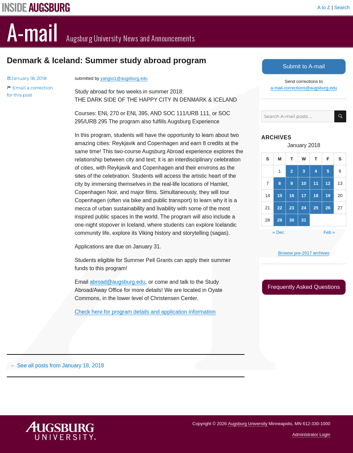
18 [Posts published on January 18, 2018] (315, 194)
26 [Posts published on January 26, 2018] (328, 207)
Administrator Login (311, 434)
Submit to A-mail (304, 66)
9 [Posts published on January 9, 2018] (292, 182)
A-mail (32, 32)
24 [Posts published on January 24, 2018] (303, 207)
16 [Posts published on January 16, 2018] (291, 194)
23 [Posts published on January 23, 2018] (291, 207)
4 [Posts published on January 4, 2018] (316, 170)
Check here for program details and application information (145, 312)
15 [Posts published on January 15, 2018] (279, 194)
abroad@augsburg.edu (117, 282)
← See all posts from (57, 365)
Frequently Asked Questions (304, 286)
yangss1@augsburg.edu (124, 78)
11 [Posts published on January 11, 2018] (315, 182)
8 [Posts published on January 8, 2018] (279, 182)
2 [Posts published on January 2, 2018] (292, 170)
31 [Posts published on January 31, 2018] (303, 219)
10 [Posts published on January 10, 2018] (303, 182)
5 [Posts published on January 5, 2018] (328, 170)
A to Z (323, 7)
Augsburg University (247, 423)
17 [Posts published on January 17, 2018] (303, 194)
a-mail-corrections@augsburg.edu (304, 87)
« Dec (278, 231)
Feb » (329, 231)
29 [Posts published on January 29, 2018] (279, 219)
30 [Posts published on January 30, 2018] (291, 219)
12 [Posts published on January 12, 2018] (328, 182)
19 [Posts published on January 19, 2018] (328, 194)
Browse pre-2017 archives (303, 252)
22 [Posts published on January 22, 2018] (279, 207)
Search (342, 7)
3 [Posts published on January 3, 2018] (303, 170)
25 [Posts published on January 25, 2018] (315, 207)
